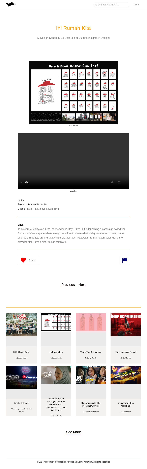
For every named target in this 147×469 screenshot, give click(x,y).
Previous (68, 285)
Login (136, 4)
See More (73, 432)
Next (82, 285)
